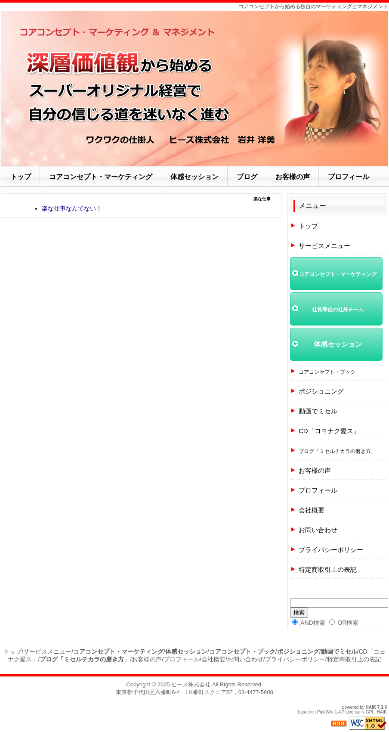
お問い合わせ (318, 529)
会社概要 (311, 510)
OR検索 (344, 622)
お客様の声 (315, 470)
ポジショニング (321, 391)
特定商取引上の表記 (328, 569)
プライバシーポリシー (331, 549)
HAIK (371, 707)
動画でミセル (318, 411)
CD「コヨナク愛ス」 (329, 430)
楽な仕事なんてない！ (72, 208)
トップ (308, 226)
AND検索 (308, 622)
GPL (370, 712)
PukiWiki (325, 712)
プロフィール (318, 490)
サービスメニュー (324, 245)
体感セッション (338, 344)
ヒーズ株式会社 (190, 684)
